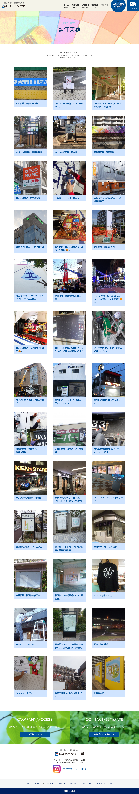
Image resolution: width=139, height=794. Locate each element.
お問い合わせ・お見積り (102, 734)
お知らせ (38, 783)
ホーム (27, 783)
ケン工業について (33, 734)
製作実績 (73, 783)
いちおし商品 (87, 783)
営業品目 (62, 783)
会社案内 (50, 783)
